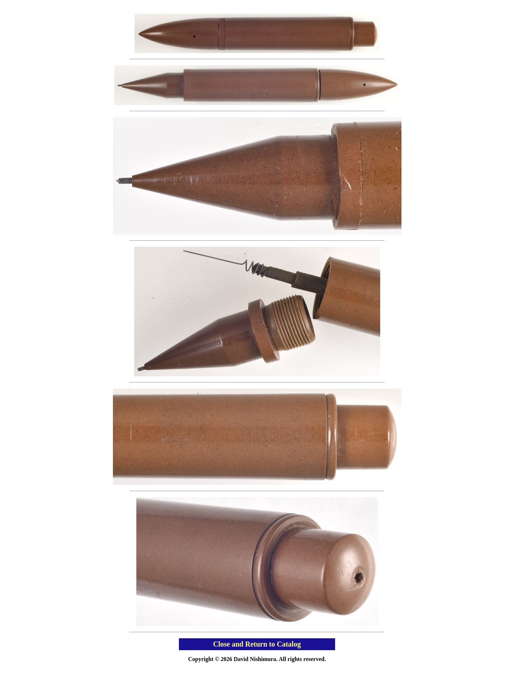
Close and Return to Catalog (257, 644)
